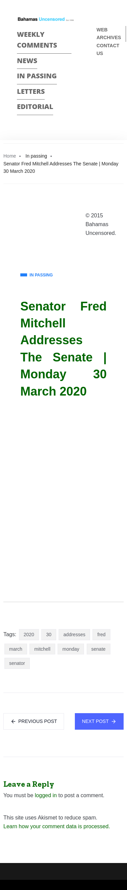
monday (70, 649)
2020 (29, 634)
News (27, 60)
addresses (74, 634)
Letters (31, 91)
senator (17, 663)
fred (101, 634)
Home (9, 156)
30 (48, 634)
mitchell (42, 649)
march (15, 649)
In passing (37, 75)
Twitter (99, 87)
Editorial (35, 106)
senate (98, 649)
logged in (46, 795)
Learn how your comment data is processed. (56, 826)
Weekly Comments (37, 40)
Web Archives (109, 33)
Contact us (108, 49)
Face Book (99, 76)
